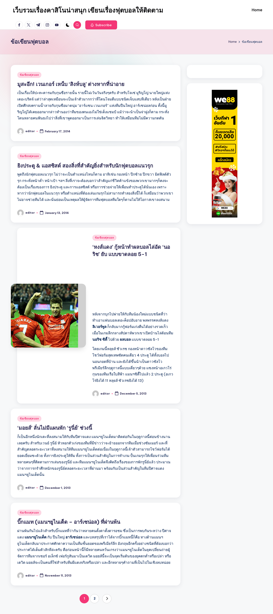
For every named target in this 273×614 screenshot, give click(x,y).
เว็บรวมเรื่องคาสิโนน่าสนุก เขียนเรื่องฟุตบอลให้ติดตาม (88, 10)
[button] (101, 24)
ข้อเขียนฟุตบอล (29, 74)
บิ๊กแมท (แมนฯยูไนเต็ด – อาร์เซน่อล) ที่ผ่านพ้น (68, 522)
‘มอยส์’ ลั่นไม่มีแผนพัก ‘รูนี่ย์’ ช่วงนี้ (54, 428)
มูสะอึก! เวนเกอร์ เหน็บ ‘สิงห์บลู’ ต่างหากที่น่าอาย (70, 84)
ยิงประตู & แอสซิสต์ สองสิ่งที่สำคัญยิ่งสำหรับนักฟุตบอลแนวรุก (85, 165)
